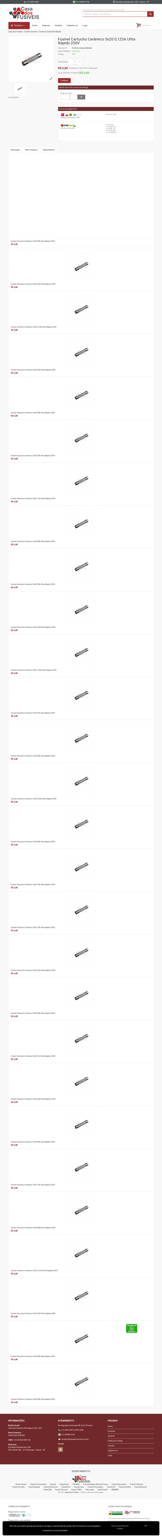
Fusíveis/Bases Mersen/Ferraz (95, 1484)
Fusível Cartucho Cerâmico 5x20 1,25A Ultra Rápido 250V (34, 670)
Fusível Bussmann (119, 1484)
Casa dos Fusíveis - (72, 1492)
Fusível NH (47, 1490)
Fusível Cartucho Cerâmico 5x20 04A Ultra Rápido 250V (33, 1013)
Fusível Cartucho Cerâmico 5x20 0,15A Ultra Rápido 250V (34, 327)
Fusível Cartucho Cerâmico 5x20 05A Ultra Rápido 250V (33, 1356)
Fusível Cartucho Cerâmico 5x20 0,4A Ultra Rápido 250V (33, 370)
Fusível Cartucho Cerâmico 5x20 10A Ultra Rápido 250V (33, 885)
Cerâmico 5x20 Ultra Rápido (50, 32)
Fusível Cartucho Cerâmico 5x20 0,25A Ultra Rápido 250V (34, 799)
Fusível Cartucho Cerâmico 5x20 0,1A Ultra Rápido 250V (33, 1056)
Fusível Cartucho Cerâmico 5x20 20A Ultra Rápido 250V (33, 756)
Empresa (46, 25)
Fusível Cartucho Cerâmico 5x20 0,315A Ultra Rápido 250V (34, 1271)
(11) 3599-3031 (31, 2)
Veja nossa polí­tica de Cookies (120, 1527)
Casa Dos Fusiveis (15, 32)
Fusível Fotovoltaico (95, 1487)
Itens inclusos (31, 150)
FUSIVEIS (76, 1484)
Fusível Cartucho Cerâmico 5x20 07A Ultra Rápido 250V (33, 456)
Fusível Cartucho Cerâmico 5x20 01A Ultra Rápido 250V (33, 713)
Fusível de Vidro (18, 1487)
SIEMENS (115, 1490)
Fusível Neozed (140, 1487)
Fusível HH (111, 1487)
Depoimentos (49, 150)
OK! (145, 1526)
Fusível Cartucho (31, 32)
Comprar (64, 80)
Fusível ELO (66, 1487)
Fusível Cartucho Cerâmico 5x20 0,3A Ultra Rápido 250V (33, 1099)
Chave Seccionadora (38, 1484)
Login (84, 25)
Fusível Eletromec (51, 1487)
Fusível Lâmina (125, 1487)
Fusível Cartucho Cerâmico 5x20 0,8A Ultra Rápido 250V (33, 1228)
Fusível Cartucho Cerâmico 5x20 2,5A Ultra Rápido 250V (33, 627)
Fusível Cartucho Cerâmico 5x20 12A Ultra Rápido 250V (33, 927)
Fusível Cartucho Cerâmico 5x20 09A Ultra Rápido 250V (33, 842)
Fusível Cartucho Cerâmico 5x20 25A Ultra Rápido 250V (33, 584)
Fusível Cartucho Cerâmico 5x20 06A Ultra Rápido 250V (33, 1142)
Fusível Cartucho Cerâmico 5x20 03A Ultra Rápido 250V (33, 1399)
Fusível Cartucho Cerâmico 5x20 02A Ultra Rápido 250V (33, 241)
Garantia (58, 25)
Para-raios (90, 1490)
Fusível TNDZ (76, 1490)
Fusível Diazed (34, 1487)
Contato (111, 1446)
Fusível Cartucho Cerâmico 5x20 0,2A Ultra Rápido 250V (33, 1313)
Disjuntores (64, 1484)
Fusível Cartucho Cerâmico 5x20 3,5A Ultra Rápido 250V (33, 970)
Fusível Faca (79, 1487)
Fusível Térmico (61, 1490)
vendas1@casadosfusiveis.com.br (73, 1439)
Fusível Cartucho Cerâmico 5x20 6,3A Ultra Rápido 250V (33, 284)
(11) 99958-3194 (81, 2)
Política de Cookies (115, 1441)
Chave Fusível (20, 1484)
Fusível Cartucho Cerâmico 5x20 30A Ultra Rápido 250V (33, 413)
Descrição (15, 150)
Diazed (53, 1484)
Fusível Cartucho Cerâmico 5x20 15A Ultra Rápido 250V (33, 1185)
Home (34, 25)
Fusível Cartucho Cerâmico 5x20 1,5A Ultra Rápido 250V (33, 498)
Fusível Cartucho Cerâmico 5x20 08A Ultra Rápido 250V (33, 541)
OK (81, 97)
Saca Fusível (103, 1490)
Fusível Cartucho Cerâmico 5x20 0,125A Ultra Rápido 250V (96, 41)
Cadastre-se (72, 25)
